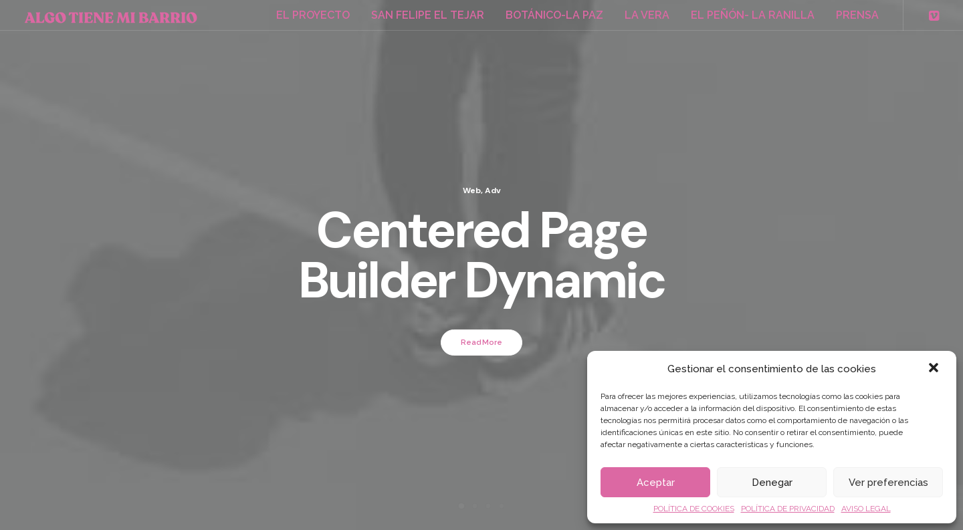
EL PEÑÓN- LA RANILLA (753, 15)
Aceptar (656, 483)
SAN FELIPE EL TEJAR (427, 15)
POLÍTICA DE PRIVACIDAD (788, 508)
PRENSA (857, 15)
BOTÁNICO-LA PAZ (554, 15)
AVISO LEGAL (866, 508)
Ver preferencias (888, 483)
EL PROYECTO (313, 15)
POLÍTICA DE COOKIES (693, 508)
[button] (935, 369)
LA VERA (647, 15)
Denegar (772, 483)
